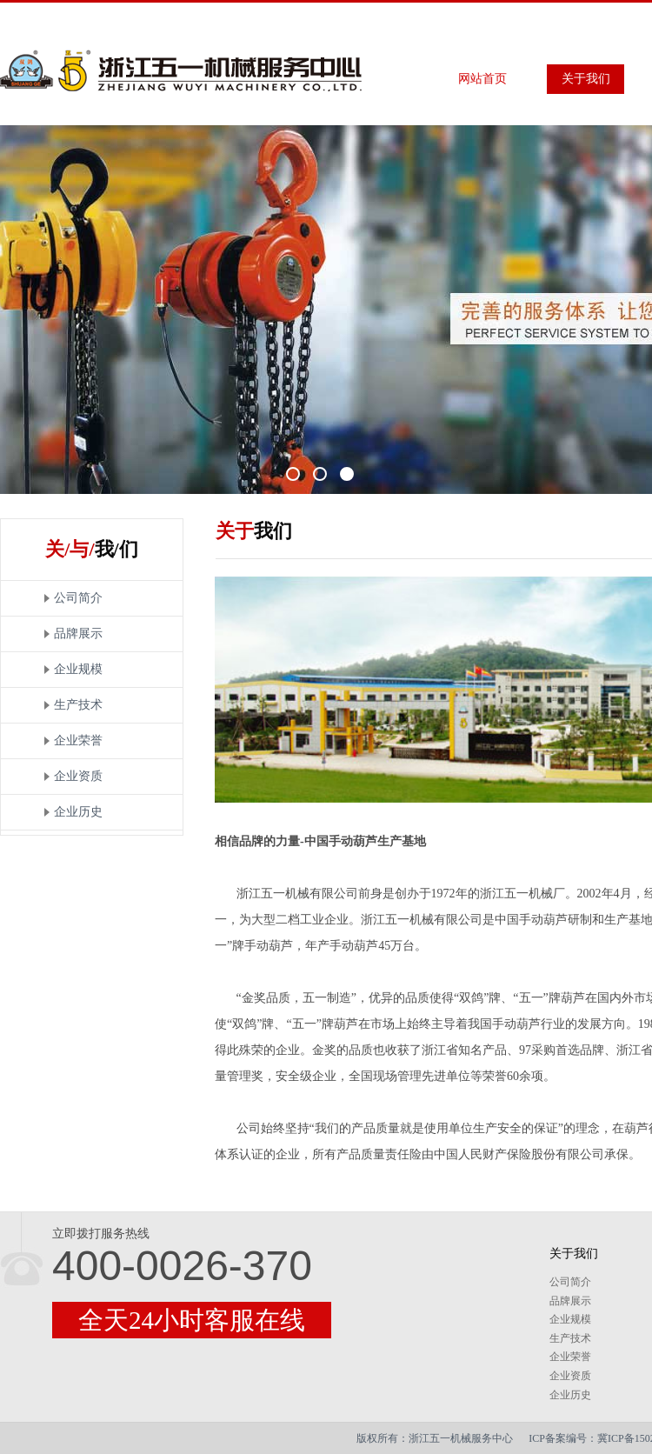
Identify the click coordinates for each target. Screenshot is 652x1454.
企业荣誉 (78, 740)
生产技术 (78, 704)
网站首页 (482, 78)
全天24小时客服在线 (191, 1320)
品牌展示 (78, 633)
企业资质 (78, 776)
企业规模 (78, 669)
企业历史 (78, 811)
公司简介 (78, 597)
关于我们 (586, 78)
